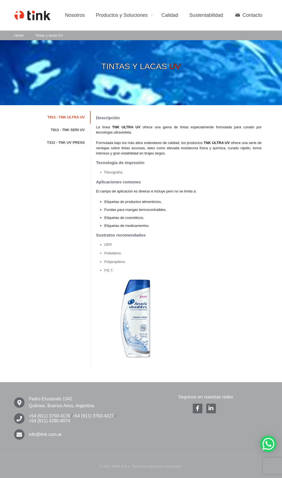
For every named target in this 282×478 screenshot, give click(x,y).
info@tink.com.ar (45, 434)
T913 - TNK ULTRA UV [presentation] (66, 117)
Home (19, 35)
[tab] (52, 117)
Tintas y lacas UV (49, 35)
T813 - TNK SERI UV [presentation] (68, 130)
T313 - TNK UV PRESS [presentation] (66, 142)
